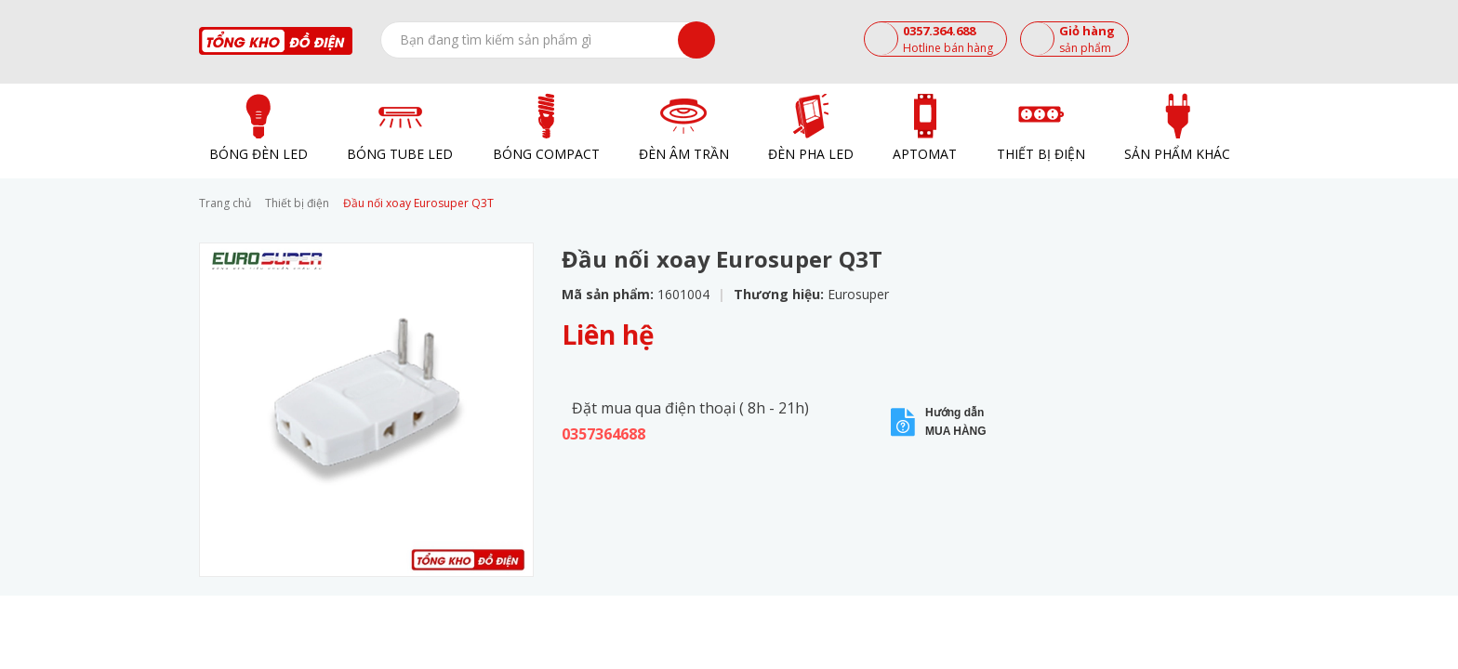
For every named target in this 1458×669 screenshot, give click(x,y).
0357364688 (603, 434)
